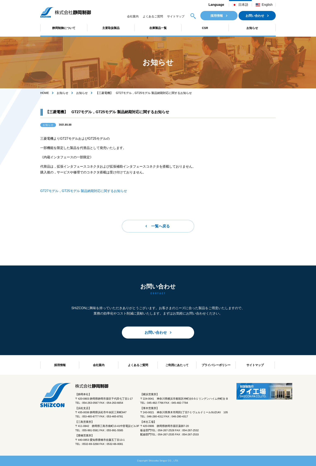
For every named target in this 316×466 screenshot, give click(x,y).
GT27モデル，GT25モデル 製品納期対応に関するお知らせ (83, 191)
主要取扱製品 (111, 28)
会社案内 (133, 16)
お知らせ (252, 28)
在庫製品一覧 (158, 28)
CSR (205, 28)
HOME (44, 93)
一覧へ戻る (160, 226)
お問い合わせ (255, 15)
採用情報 (216, 15)
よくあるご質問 (153, 16)
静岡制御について (63, 28)
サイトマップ (175, 16)
